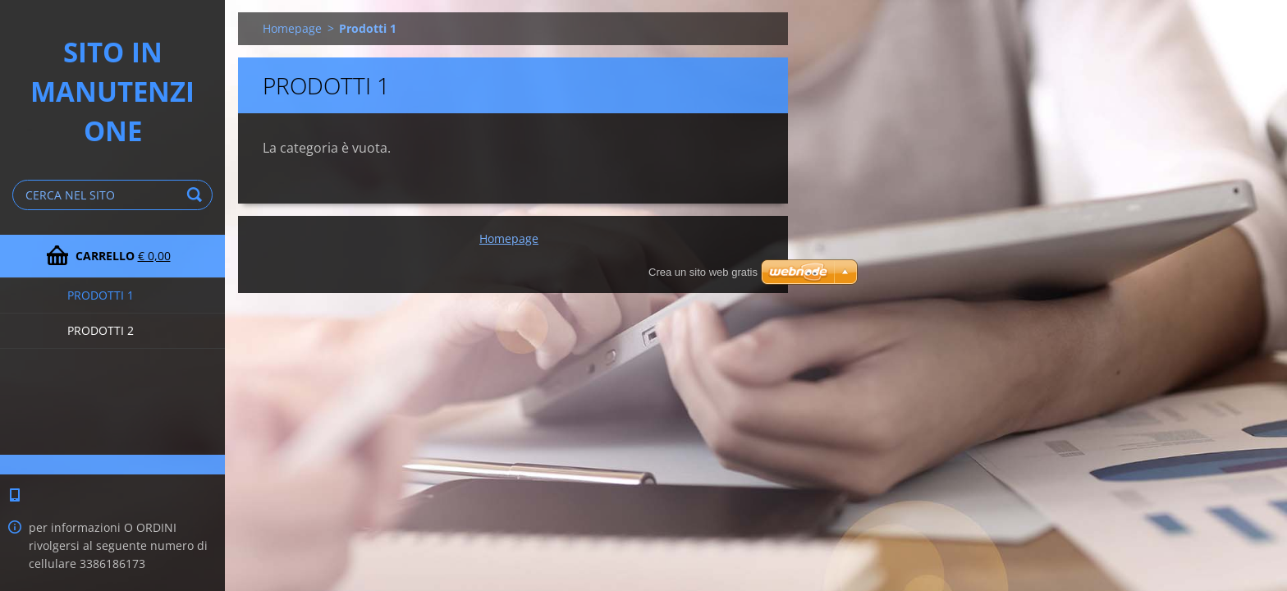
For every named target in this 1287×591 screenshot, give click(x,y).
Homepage (292, 28)
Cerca (197, 195)
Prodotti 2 (100, 330)
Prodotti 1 (100, 295)
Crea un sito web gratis (703, 272)
